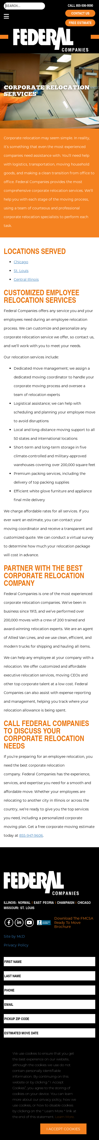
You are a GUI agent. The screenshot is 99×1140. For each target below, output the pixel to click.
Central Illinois (26, 279)
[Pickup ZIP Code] (49, 1018)
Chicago (21, 261)
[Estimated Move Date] (49, 1033)
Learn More (64, 1116)
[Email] (49, 1004)
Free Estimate (80, 22)
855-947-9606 (31, 835)
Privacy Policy (16, 945)
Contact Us (80, 13)
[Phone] (49, 990)
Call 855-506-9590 (80, 5)
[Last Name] (49, 975)
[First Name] (49, 961)
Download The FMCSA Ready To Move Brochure (73, 922)
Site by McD (14, 936)
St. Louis (21, 270)
